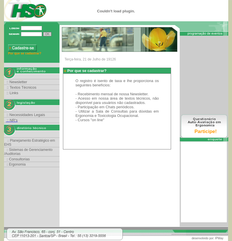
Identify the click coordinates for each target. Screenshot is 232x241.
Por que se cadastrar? (24, 53)
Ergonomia (17, 164)
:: (17, 82)
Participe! (206, 131)
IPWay (219, 238)
